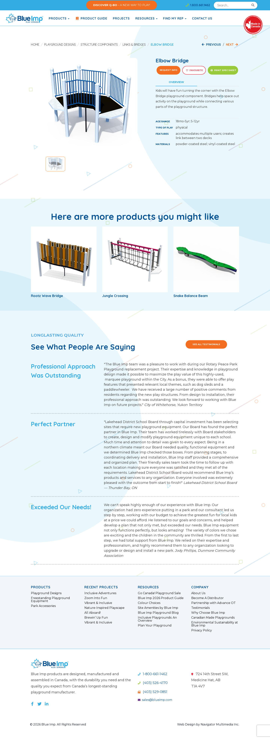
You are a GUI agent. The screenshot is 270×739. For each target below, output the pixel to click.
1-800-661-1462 (152, 674)
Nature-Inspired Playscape (104, 607)
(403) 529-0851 (152, 692)
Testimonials (200, 607)
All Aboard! (92, 612)
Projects (121, 18)
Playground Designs (60, 44)
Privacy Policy (201, 630)
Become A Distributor (207, 598)
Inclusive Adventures (100, 593)
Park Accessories (43, 606)
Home (35, 44)
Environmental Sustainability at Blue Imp (214, 624)
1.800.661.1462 (198, 5)
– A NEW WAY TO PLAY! (121, 5)
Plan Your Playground (155, 625)
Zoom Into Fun (95, 598)
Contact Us (202, 18)
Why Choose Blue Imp (208, 612)
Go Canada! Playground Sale (159, 593)
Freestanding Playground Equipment (50, 600)
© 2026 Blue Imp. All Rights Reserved (58, 724)
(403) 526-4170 (153, 683)
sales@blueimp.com (155, 700)
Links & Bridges (134, 44)
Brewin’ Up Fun (96, 617)
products (59, 18)
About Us (198, 593)
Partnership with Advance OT (213, 602)
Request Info (168, 70)
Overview (176, 82)
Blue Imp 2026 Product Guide (161, 598)
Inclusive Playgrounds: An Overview (157, 619)
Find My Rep (174, 18)
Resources (146, 18)
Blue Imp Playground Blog (158, 612)
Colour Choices (149, 602)
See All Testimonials (206, 344)
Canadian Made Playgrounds (213, 617)
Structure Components (99, 44)
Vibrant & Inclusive (98, 602)
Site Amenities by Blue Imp (158, 607)
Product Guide (91, 18)
